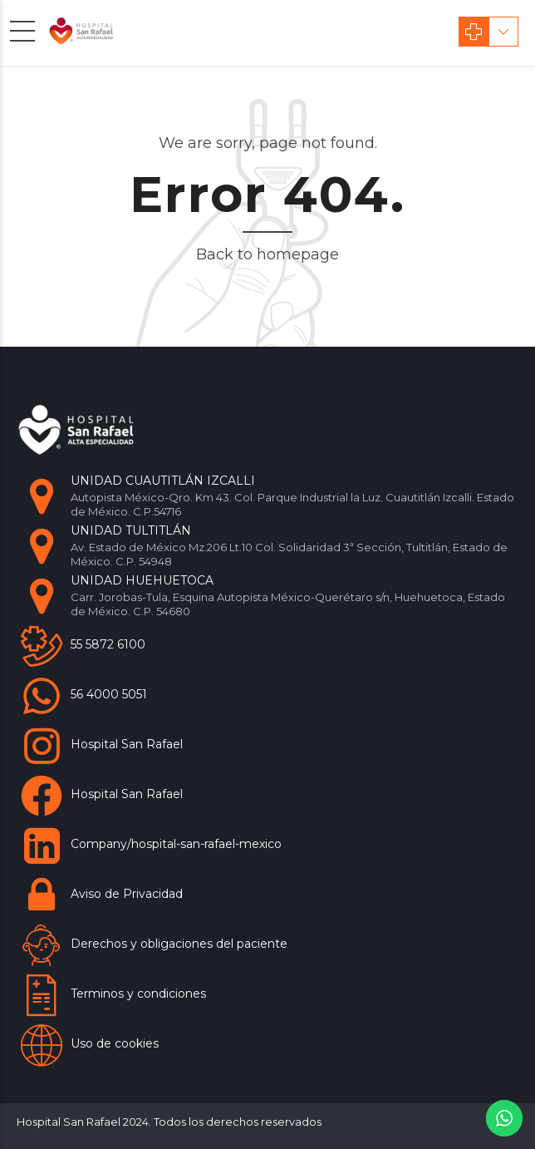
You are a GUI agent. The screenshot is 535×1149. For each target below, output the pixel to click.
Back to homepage (267, 254)
